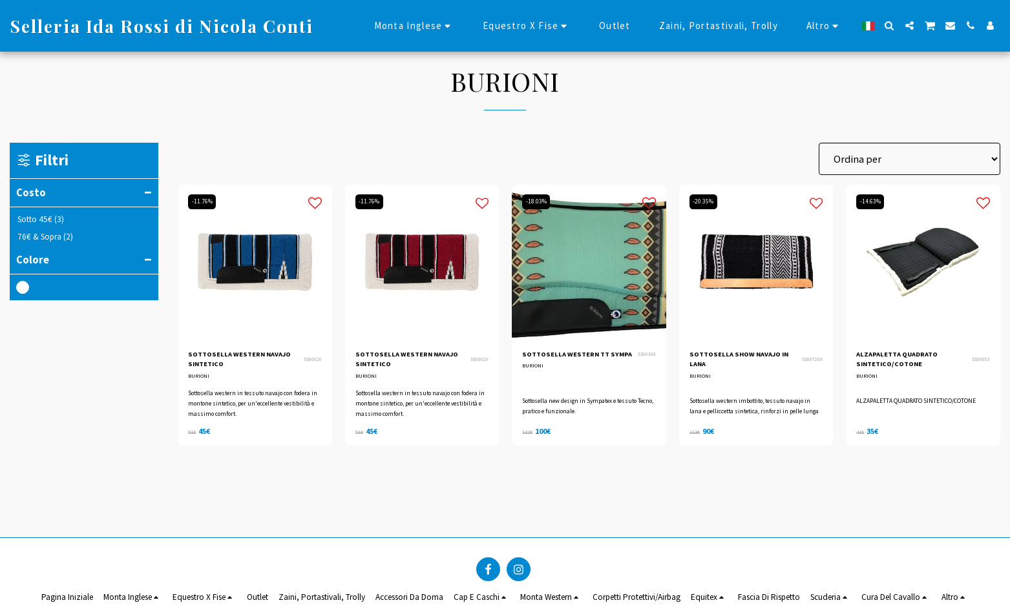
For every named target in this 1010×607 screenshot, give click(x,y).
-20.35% (706, 201)
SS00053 (981, 361)
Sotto (40, 219)
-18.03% (538, 201)
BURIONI (199, 381)
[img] (255, 262)
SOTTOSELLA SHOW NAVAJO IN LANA (729, 362)
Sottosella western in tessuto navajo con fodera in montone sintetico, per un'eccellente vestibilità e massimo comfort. (253, 408)
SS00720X (812, 361)
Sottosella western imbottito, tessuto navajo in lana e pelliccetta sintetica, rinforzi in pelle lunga (754, 408)
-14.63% (872, 201)
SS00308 (647, 361)
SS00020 (313, 361)
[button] (889, 25)
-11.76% (204, 201)
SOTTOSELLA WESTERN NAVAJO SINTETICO (235, 362)
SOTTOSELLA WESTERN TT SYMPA (575, 362)
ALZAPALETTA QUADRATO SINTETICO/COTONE (907, 362)
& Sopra (45, 236)
